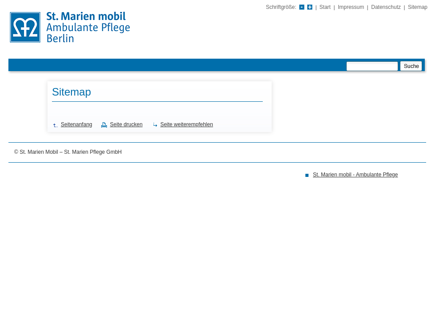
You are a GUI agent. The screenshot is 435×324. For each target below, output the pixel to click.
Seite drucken (126, 124)
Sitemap (417, 7)
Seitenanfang (76, 124)
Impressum (351, 7)
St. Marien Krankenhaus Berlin (86, 28)
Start (325, 7)
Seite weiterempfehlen (186, 124)
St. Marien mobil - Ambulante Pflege (355, 175)
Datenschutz (386, 7)
